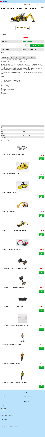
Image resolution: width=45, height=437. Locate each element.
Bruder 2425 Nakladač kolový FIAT (10, 192)
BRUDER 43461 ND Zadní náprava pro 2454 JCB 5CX (14, 287)
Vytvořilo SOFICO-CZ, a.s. (5, 432)
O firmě (3, 395)
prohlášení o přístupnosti (13, 426)
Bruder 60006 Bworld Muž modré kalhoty (11, 344)
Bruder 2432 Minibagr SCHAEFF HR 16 (11, 249)
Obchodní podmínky (27, 395)
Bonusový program (27, 401)
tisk (6, 426)
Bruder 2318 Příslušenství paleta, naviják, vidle (13, 154)
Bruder (10, 4)
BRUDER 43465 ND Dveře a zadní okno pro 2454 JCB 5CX (15, 325)
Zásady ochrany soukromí (28, 396)
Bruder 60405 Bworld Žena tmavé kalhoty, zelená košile (15, 382)
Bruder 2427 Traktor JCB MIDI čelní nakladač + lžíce (14, 230)
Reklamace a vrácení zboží (29, 398)
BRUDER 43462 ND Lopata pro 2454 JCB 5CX (12, 306)
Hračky (7, 4)
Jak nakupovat (26, 399)
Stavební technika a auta (16, 4)
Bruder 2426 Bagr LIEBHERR (8, 211)
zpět (43, 7)
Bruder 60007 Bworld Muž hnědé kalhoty (11, 363)
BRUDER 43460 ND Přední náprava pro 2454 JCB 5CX (14, 268)
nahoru (3, 426)
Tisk (3, 52)
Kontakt (3, 396)
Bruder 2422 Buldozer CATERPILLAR (10, 173)
